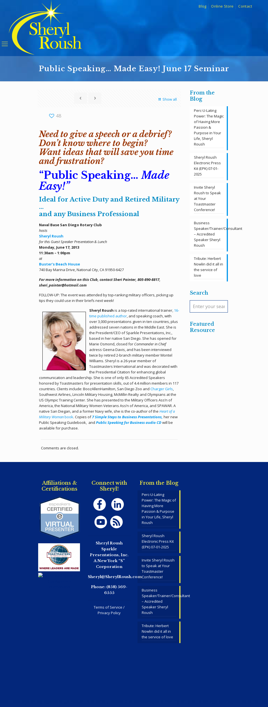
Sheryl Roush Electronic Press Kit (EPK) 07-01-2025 (207, 166)
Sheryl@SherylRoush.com (115, 576)
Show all (167, 99)
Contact (245, 6)
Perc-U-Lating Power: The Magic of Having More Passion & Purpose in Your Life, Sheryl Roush (209, 127)
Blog (203, 6)
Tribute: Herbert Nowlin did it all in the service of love (208, 267)
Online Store (222, 6)
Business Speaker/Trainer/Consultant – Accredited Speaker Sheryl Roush (209, 234)
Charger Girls (161, 388)
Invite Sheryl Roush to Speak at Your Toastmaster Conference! (207, 198)
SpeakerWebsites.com (144, 687)
